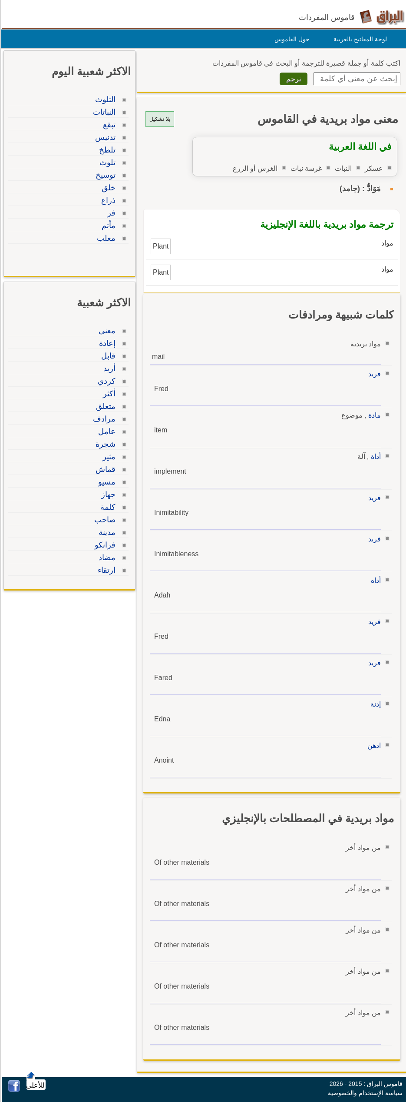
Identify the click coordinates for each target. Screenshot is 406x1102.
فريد (373, 374)
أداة (375, 456)
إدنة (374, 704)
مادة (373, 415)
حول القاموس (290, 39)
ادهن (373, 745)
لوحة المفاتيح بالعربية (359, 39)
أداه (375, 580)
